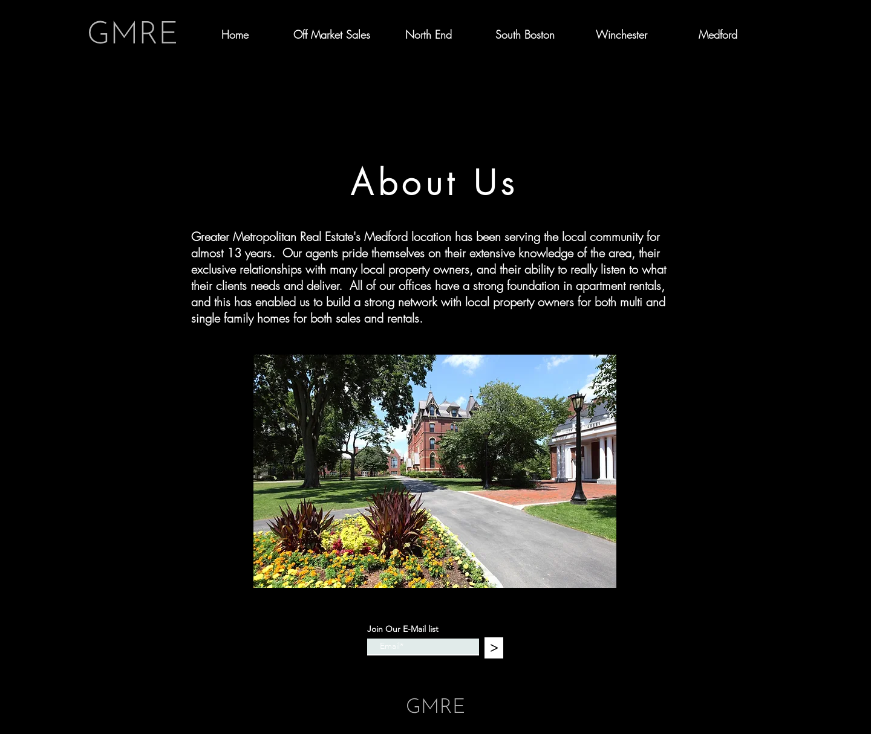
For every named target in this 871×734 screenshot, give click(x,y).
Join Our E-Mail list (403, 629)
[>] (493, 647)
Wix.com (519, 678)
